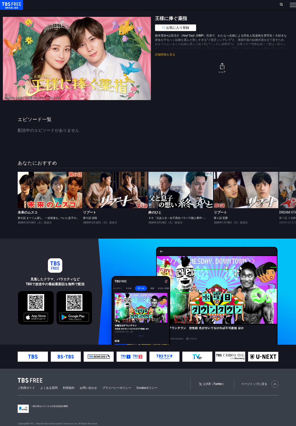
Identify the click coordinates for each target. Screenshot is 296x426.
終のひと (155, 221)
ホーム (46, 4)
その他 (163, 13)
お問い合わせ (88, 396)
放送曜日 (60, 4)
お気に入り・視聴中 (122, 4)
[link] (50, 198)
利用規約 (68, 396)
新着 (44, 13)
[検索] (254, 5)
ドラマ (83, 13)
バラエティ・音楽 (102, 13)
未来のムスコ (27, 221)
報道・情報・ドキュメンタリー (136, 13)
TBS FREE (11, 7)
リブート (89, 221)
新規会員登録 (236, 4)
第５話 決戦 (90, 226)
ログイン (216, 4)
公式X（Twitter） (212, 392)
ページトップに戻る (259, 392)
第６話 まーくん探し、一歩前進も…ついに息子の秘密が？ (52, 226)
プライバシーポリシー (116, 396)
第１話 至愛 (221, 226)
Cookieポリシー (146, 396)
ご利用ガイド (26, 396)
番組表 (283, 4)
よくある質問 (49, 396)
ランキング (78, 4)
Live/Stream (97, 4)
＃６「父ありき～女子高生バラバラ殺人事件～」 (177, 226)
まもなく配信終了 (63, 13)
